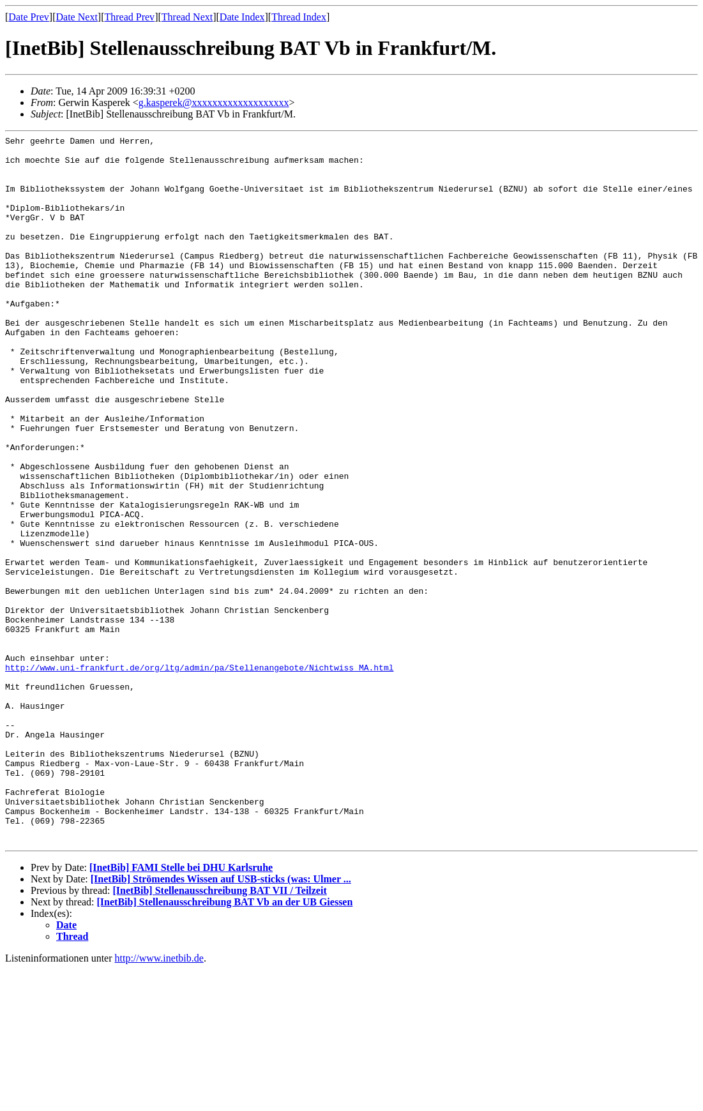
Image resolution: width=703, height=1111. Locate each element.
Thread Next (187, 16)
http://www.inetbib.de (159, 1099)
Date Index (242, 16)
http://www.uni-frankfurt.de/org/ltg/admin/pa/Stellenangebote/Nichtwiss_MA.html (199, 774)
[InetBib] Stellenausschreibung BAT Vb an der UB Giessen (225, 1043)
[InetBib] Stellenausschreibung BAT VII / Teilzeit (219, 1032)
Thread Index (298, 16)
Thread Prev (129, 16)
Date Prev (28, 16)
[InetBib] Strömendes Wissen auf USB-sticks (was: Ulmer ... (221, 1020)
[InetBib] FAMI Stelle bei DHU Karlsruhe (181, 1009)
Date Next (77, 16)
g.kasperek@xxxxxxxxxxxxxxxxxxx (214, 102)
